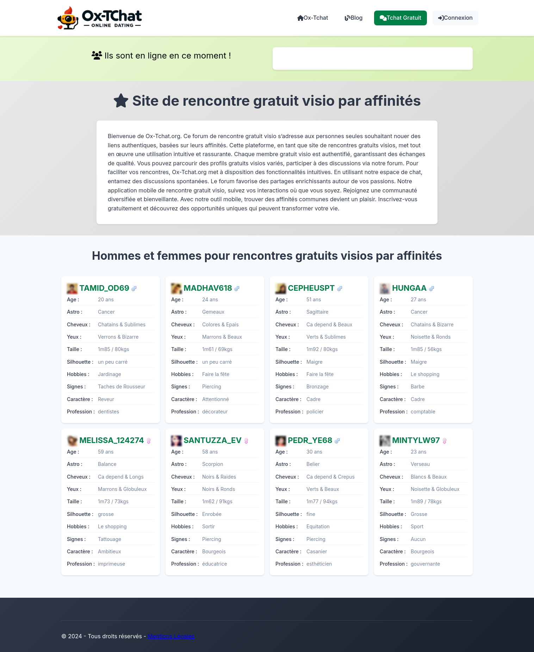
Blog (353, 17)
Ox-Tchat (312, 17)
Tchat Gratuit (401, 17)
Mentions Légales (171, 636)
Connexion (455, 17)
